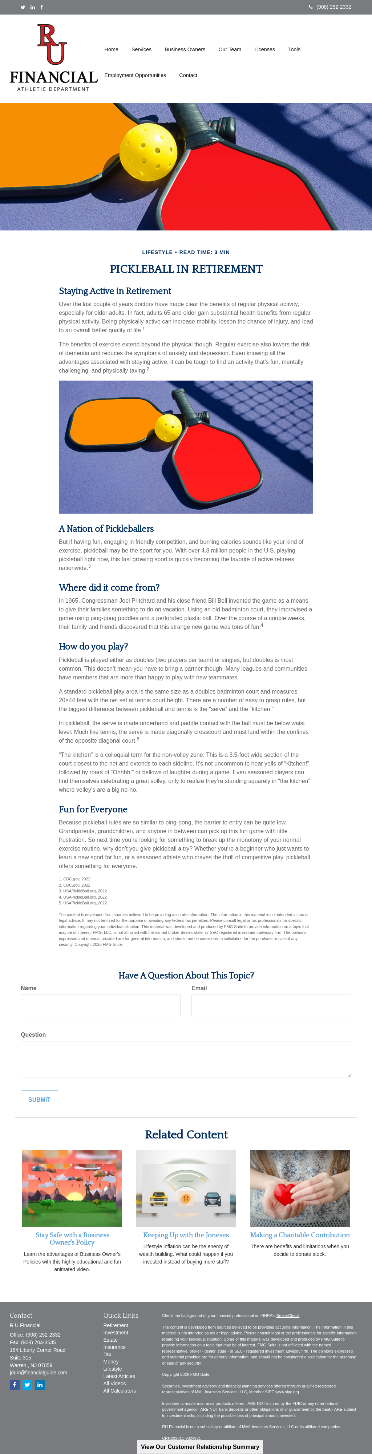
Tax (108, 1354)
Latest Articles (119, 1376)
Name (29, 988)
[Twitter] (23, 7)
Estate (111, 1340)
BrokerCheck (288, 1315)
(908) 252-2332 (330, 7)
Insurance (115, 1347)
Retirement (116, 1325)
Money (111, 1362)
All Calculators (120, 1391)
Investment (116, 1332)
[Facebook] (41, 7)
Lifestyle (113, 1369)
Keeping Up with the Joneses (186, 1235)
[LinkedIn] (33, 7)
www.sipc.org (287, 1392)
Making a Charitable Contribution (300, 1235)
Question (33, 1035)
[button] (141, 46)
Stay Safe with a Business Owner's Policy (72, 1239)
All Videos (115, 1383)
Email (199, 988)
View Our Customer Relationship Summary (200, 1447)
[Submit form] (39, 1100)
